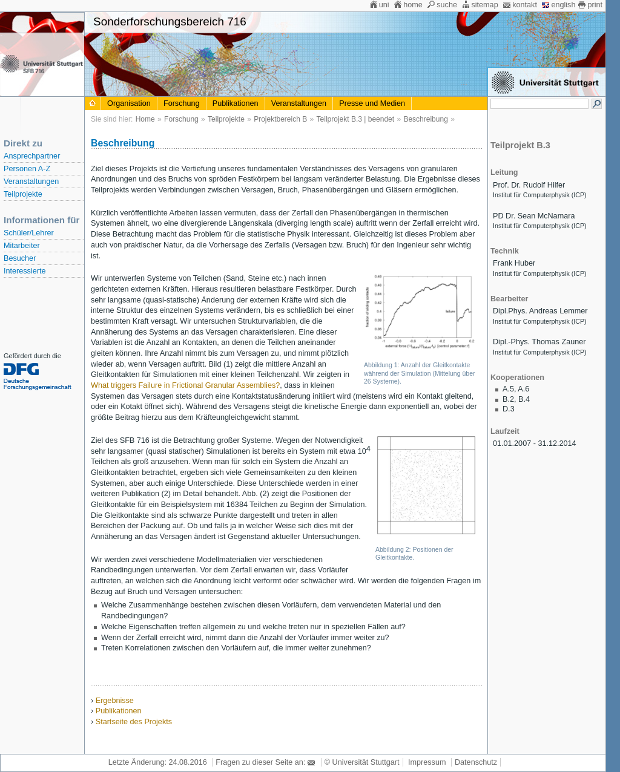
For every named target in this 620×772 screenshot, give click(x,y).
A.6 (523, 389)
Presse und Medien (372, 103)
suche (447, 5)
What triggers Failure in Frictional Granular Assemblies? (185, 385)
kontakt (524, 5)
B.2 (508, 399)
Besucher (20, 258)
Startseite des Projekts (134, 722)
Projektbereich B (280, 119)
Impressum (427, 762)
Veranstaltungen (31, 181)
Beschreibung (425, 119)
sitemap (484, 5)
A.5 (508, 389)
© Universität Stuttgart (362, 762)
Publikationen (236, 103)
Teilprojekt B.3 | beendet (356, 119)
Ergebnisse (115, 700)
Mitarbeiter (22, 245)
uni (384, 5)
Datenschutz (476, 762)
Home (145, 119)
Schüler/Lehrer (29, 233)
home (413, 5)
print (594, 5)
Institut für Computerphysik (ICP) (540, 194)
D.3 (509, 409)
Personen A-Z (27, 169)
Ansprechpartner (32, 156)
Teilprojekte (23, 194)
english (563, 5)
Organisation (129, 103)
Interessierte (24, 271)
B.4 (524, 399)
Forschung (181, 103)
